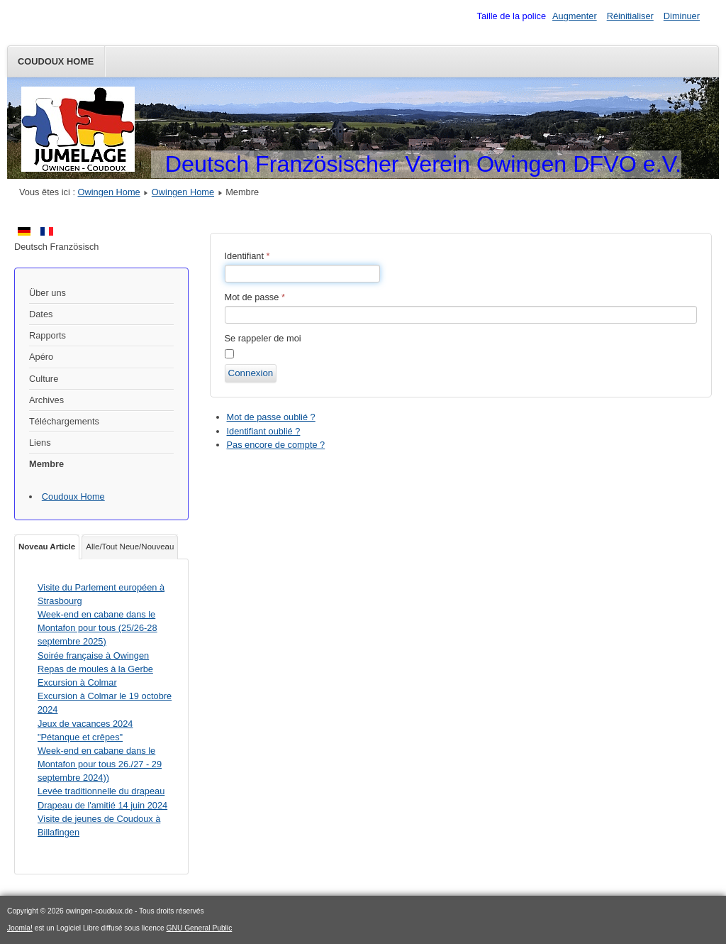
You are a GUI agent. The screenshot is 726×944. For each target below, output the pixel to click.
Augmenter (574, 16)
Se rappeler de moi (263, 338)
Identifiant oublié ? (264, 431)
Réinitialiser (630, 16)
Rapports (47, 335)
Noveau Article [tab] (46, 546)
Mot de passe (255, 297)
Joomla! (20, 928)
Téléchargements (64, 421)
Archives (46, 400)
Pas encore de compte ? (276, 444)
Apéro (41, 356)
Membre (46, 464)
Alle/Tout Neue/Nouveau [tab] (130, 546)
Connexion (251, 373)
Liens (40, 442)
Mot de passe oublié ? (271, 417)
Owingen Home (109, 192)
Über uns (47, 292)
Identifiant (247, 256)
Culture (43, 378)
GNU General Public (200, 928)
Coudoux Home (56, 61)
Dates (40, 314)
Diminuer (682, 16)
